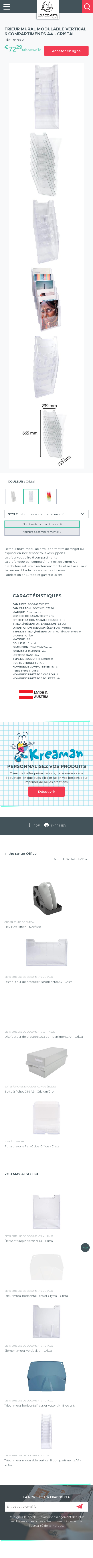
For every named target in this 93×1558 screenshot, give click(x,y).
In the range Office (20, 853)
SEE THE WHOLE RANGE (71, 858)
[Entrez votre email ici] (46, 1507)
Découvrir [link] (46, 791)
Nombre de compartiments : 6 (42, 524)
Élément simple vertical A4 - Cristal (28, 1241)
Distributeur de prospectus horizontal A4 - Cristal (38, 982)
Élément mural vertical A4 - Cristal (28, 1350)
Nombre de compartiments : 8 (42, 531)
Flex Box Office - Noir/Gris (22, 927)
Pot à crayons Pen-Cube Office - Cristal (32, 1146)
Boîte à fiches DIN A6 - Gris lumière (29, 1091)
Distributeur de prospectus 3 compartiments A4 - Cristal (43, 1036)
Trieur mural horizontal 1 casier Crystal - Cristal (36, 1296)
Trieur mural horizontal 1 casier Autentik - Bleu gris (39, 1405)
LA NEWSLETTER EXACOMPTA (46, 1496)
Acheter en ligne (66, 51)
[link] (6, 6)
